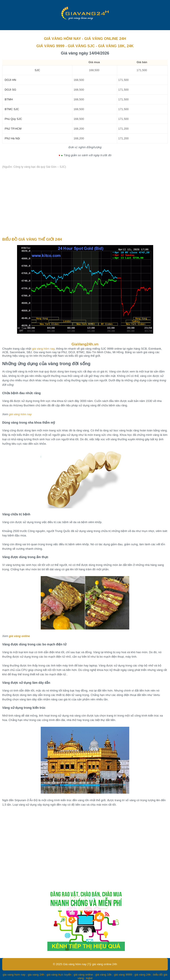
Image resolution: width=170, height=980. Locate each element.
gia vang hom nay (14, 974)
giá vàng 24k (142, 974)
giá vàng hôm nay (43, 348)
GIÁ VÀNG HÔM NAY (62, 39)
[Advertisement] (85, 203)
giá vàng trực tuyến (59, 974)
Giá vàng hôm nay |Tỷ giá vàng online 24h (90, 964)
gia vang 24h (36, 974)
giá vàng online (19, 636)
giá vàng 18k (103, 974)
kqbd (89, 978)
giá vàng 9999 (123, 974)
